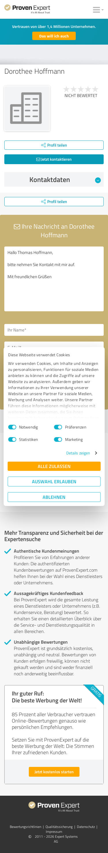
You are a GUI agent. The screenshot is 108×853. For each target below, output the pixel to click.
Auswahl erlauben (54, 481)
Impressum (54, 831)
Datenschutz (86, 826)
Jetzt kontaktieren (54, 159)
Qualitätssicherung (59, 826)
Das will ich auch (54, 36)
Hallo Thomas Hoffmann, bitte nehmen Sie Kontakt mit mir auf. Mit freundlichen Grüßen (54, 279)
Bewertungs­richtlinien (25, 826)
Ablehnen (54, 497)
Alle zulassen (54, 466)
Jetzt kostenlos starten (54, 771)
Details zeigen (78, 453)
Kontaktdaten (65, 179)
